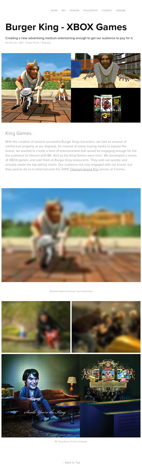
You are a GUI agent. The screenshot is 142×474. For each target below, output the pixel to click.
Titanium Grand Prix (84, 169)
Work (54, 10)
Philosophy (90, 10)
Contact (107, 10)
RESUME (120, 10)
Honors (74, 10)
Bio (64, 10)
